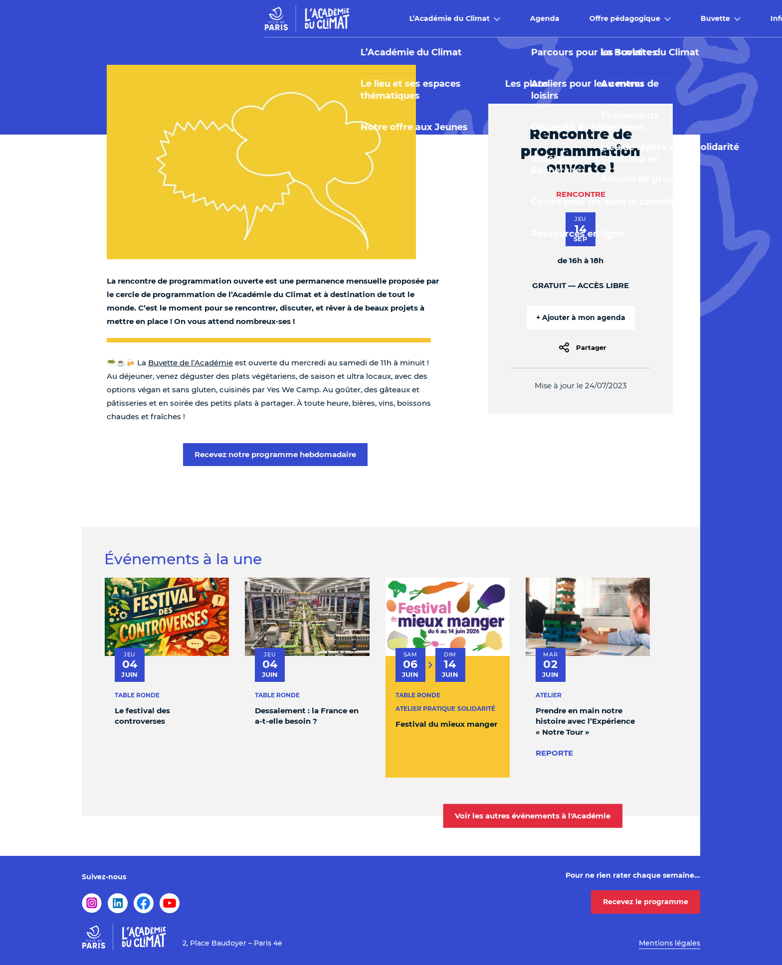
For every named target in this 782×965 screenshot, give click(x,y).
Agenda (362, 18)
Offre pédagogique (441, 18)
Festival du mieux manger (446, 724)
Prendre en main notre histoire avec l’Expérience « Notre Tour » (585, 721)
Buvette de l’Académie (190, 362)
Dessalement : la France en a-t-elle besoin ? (307, 716)
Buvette (532, 18)
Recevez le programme (645, 901)
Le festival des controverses (142, 716)
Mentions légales (669, 943)
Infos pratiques (615, 18)
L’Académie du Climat (266, 18)
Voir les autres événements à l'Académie (532, 815)
